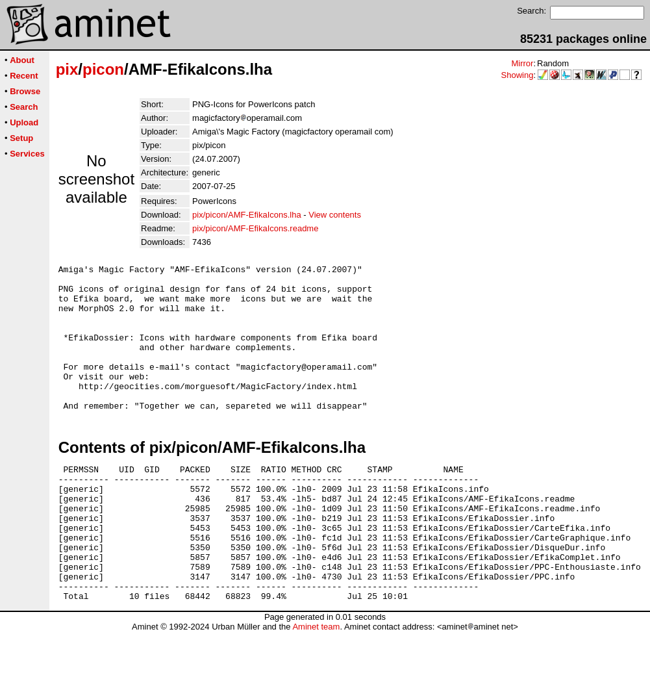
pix (67, 69)
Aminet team (316, 683)
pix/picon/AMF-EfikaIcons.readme (255, 228)
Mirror (522, 63)
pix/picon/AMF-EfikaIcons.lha (246, 215)
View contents (334, 215)
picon (103, 69)
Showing (517, 75)
